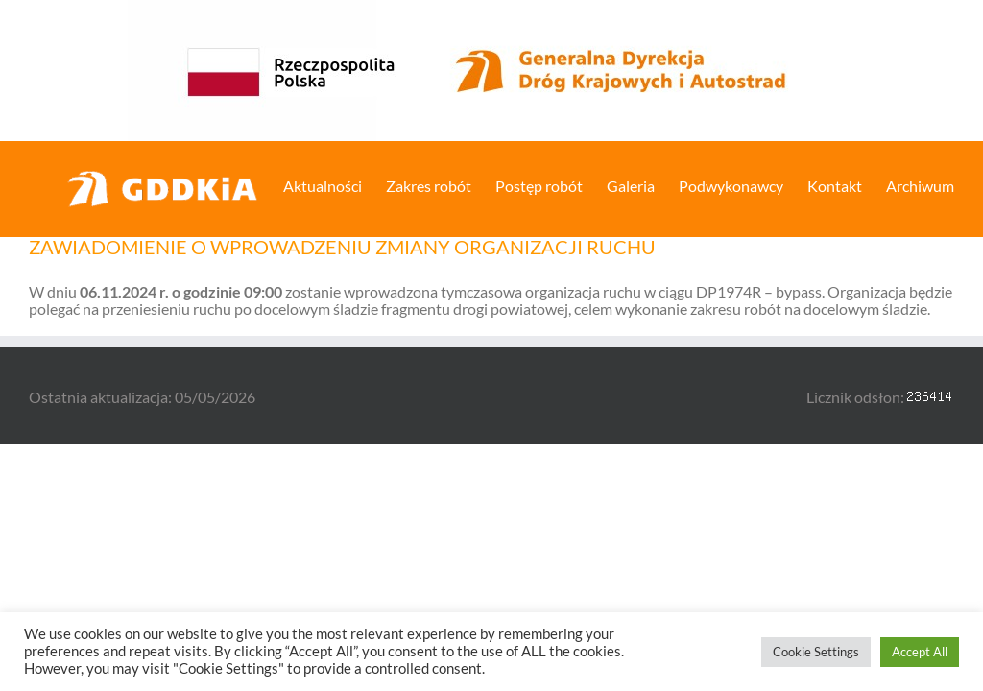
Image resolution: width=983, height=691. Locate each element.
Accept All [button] (919, 651)
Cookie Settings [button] (816, 651)
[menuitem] (334, 184)
